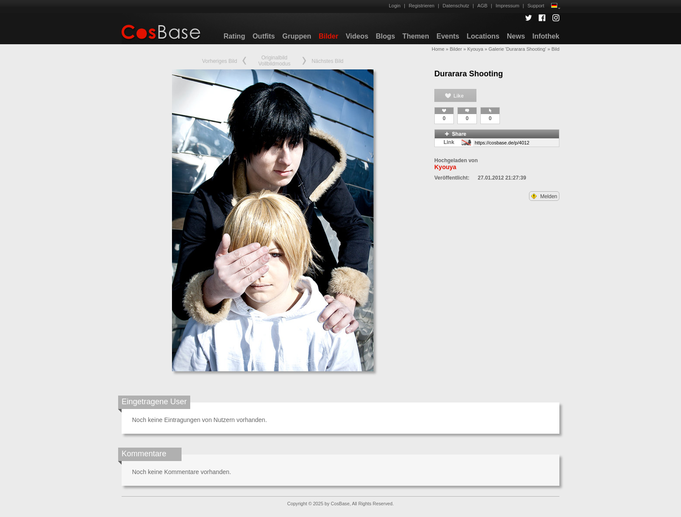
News (516, 36)
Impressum (507, 5)
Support (535, 5)
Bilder (328, 36)
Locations (482, 36)
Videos (357, 36)
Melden (544, 196)
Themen (416, 36)
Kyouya (475, 49)
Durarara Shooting (468, 73)
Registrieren (421, 5)
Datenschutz (456, 5)
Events (447, 36)
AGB (482, 5)
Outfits (263, 36)
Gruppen (296, 36)
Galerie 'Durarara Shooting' (517, 49)
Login (394, 5)
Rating (234, 36)
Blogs (385, 36)
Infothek (545, 36)
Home (438, 49)
